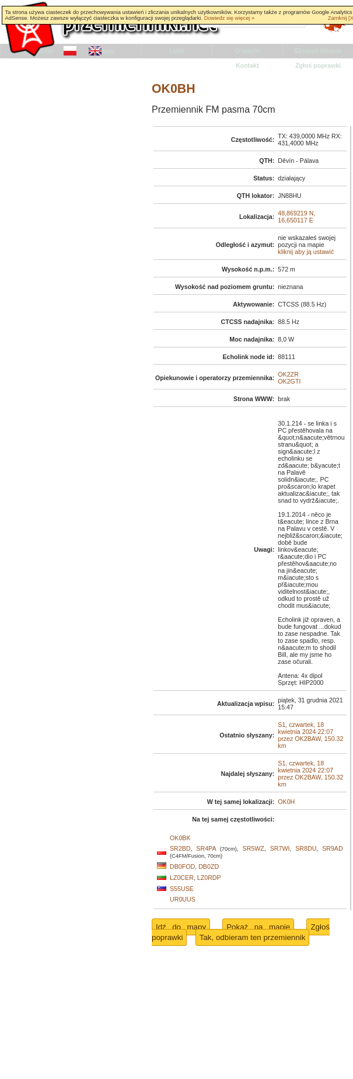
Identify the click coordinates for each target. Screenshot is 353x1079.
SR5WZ (253, 848)
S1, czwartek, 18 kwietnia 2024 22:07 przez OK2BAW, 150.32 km (310, 735)
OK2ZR (288, 374)
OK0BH (173, 89)
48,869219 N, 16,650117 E (296, 217)
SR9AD (332, 848)
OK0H (286, 801)
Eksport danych (318, 50)
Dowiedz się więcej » (229, 18)
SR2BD (180, 848)
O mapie (247, 50)
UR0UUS (182, 899)
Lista (177, 50)
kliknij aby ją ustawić (306, 251)
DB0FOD (182, 866)
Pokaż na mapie (258, 927)
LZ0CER (182, 877)
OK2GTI (289, 381)
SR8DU (305, 848)
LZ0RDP (209, 877)
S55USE (182, 888)
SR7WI (280, 848)
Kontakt (247, 65)
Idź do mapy (181, 927)
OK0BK (180, 837)
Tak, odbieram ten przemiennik (253, 937)
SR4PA (206, 848)
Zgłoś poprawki (318, 65)
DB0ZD (208, 866)
